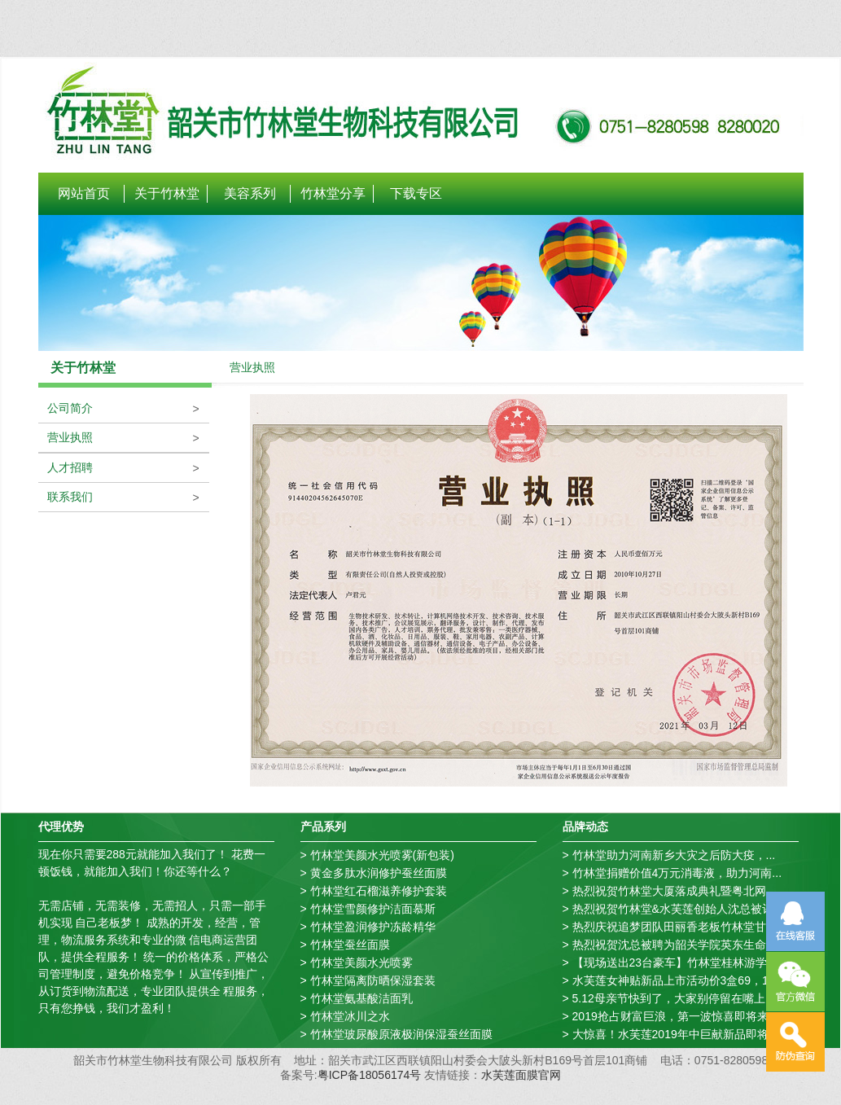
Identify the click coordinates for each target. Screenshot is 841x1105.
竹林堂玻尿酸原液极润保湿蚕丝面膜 (401, 1034)
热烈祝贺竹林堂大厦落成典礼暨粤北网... (674, 890)
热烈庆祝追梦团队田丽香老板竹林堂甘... (674, 926)
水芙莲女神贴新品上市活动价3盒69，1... (675, 980)
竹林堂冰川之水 (350, 1016)
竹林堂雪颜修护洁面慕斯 (373, 908)
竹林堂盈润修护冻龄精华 (373, 926)
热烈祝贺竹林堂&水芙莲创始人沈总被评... (677, 908)
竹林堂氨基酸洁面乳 (361, 998)
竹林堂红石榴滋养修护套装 (378, 890)
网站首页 (84, 193)
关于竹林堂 (166, 193)
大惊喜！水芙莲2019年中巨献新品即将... (675, 1034)
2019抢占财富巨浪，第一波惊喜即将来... (675, 1016)
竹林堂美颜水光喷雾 (361, 962)
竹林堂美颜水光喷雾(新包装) (382, 855)
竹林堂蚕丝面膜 (350, 944)
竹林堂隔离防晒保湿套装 (373, 980)
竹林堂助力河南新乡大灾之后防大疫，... (674, 855)
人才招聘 (66, 467)
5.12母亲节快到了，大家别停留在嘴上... (673, 998)
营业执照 (66, 437)
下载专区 (416, 193)
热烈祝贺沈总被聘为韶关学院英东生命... (674, 944)
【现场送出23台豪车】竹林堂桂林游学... (674, 962)
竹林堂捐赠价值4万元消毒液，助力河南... (677, 872)
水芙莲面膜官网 (521, 1074)
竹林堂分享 (333, 193)
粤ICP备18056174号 (370, 1074)
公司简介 (66, 407)
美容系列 (250, 193)
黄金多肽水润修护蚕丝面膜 (378, 872)
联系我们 (66, 496)
